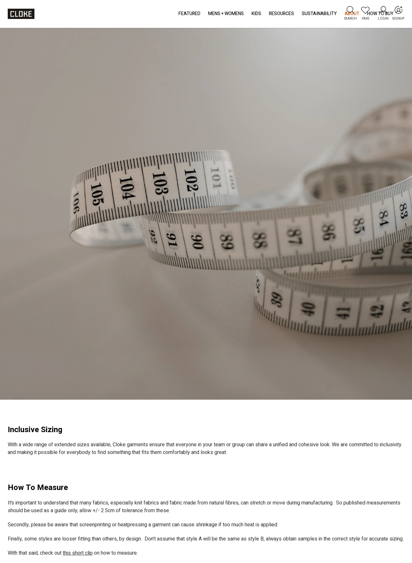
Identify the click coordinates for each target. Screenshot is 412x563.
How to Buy (283, 13)
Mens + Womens (129, 13)
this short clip (78, 553)
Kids (159, 13)
